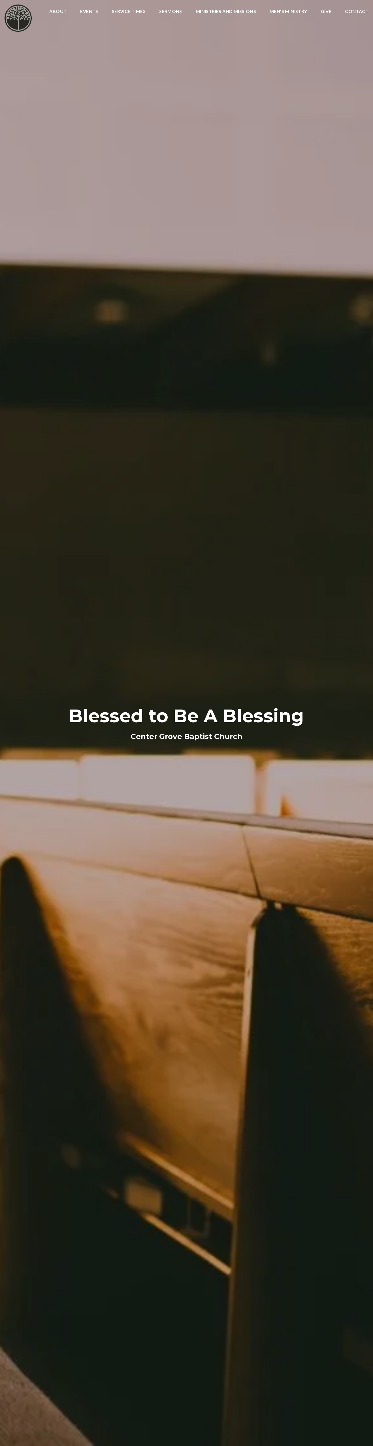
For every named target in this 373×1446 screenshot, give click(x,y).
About (58, 11)
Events (89, 11)
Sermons (170, 11)
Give (326, 11)
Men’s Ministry (288, 11)
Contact (356, 11)
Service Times (129, 11)
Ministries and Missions (226, 11)
